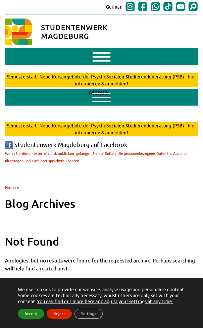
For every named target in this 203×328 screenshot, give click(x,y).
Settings (88, 313)
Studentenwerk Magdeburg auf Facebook (66, 144)
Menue (100, 95)
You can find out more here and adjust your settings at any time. (105, 301)
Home (10, 187)
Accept (31, 313)
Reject (59, 313)
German (114, 7)
